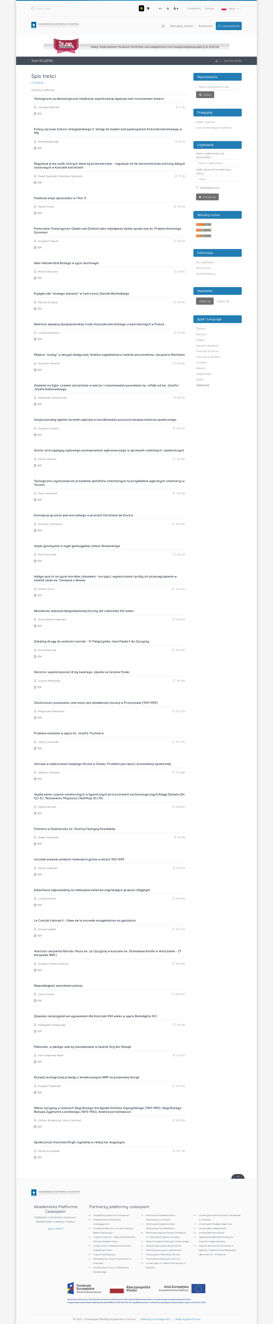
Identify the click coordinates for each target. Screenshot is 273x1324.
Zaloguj (209, 8)
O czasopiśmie (229, 26)
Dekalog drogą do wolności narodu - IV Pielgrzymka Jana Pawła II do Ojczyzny (91, 641)
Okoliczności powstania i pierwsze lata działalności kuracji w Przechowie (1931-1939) (96, 703)
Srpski (199, 379)
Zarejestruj (194, 8)
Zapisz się (204, 301)
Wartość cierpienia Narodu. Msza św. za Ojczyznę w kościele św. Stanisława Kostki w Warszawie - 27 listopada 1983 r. (107, 953)
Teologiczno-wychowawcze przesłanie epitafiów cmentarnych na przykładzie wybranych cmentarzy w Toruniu (109, 483)
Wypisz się (223, 301)
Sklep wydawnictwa (187, 1319)
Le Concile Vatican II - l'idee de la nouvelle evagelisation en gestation (85, 920)
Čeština (200, 328)
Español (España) (207, 345)
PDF (39, 113)
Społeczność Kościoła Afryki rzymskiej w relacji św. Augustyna (79, 1142)
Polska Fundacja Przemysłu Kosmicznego (167, 1241)
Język (230, 8)
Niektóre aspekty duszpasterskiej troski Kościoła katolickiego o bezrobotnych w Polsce (99, 324)
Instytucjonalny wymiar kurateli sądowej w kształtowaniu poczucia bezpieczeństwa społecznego (105, 420)
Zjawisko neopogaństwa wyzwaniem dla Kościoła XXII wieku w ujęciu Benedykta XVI (95, 1016)
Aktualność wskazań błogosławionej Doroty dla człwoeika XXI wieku (84, 611)
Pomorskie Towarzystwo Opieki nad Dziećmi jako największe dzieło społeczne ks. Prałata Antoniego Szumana (107, 230)
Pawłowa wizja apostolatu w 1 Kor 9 (60, 198)
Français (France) (207, 351)
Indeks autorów (205, 122)
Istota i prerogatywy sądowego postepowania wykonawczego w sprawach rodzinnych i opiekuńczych (109, 450)
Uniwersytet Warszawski (211, 1232)
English (200, 340)
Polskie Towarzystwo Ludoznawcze (164, 1250)
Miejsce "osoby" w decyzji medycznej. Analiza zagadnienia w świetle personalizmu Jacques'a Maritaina (109, 355)
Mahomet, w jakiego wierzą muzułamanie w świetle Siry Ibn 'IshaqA (82, 1047)
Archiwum (205, 26)
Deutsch (201, 334)
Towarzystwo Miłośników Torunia (163, 1254)
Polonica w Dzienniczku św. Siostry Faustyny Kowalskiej (74, 829)
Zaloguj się (209, 196)
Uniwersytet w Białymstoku (213, 1228)
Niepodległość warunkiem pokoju (58, 986)
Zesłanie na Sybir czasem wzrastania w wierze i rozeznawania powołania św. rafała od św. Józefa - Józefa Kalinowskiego (107, 387)
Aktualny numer (181, 26)
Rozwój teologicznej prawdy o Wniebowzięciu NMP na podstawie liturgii (86, 1077)
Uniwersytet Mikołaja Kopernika (215, 1224)
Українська (202, 385)
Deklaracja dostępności (155, 1319)
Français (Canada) (208, 356)
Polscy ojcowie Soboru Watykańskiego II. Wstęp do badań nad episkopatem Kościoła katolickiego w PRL (108, 131)
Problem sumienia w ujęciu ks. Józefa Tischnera (69, 733)
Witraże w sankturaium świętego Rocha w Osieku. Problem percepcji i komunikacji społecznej (102, 764)
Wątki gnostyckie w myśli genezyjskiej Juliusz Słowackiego (77, 546)
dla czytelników (205, 262)
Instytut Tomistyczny (104, 1254)
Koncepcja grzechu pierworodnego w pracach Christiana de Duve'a (83, 515)
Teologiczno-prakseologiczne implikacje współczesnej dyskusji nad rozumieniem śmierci (99, 99)
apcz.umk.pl (55, 1228)
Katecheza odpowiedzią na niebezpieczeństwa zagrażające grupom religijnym (92, 890)
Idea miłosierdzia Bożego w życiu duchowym (66, 263)
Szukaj (207, 94)
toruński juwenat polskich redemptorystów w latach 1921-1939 (79, 859)
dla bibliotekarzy (206, 273)
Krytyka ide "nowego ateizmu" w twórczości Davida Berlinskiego (81, 293)
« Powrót (37, 82)
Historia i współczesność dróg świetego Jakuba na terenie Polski (81, 672)
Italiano (200, 368)
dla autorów (203, 267)
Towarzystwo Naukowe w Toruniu (163, 1258)
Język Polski (203, 373)
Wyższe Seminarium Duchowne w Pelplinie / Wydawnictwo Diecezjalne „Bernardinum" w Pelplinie (217, 1250)
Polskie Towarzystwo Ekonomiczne (163, 1245)
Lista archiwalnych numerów (214, 127)
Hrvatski (201, 362)
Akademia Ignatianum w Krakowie (111, 1215)
